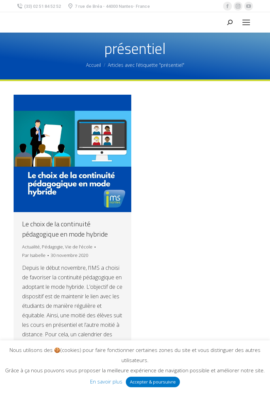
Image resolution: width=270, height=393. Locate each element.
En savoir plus (106, 381)
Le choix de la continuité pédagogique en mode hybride (65, 229)
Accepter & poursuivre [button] (153, 382)
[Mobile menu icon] (246, 22)
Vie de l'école (78, 247)
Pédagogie (52, 247)
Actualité (31, 247)
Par (34, 255)
